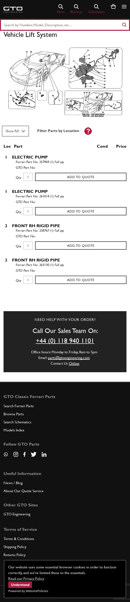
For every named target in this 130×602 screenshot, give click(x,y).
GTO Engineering (17, 514)
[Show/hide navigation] (124, 6)
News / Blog (13, 483)
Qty (18, 177)
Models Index (14, 430)
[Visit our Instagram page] (15, 454)
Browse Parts (14, 414)
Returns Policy (15, 555)
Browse (76, 9)
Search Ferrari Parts (19, 406)
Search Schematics (17, 422)
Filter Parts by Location (58, 130)
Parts (61, 9)
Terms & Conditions (19, 538)
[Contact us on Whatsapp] (6, 456)
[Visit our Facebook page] (24, 454)
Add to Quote (80, 177)
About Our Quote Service (24, 491)
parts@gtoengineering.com (69, 357)
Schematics (96, 9)
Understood (20, 585)
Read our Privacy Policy (26, 578)
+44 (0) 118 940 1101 (65, 340)
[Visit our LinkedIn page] (44, 454)
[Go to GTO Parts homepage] (13, 10)
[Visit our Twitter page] (33, 454)
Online (74, 363)
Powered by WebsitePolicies (28, 591)
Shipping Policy (15, 546)
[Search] (124, 24)
